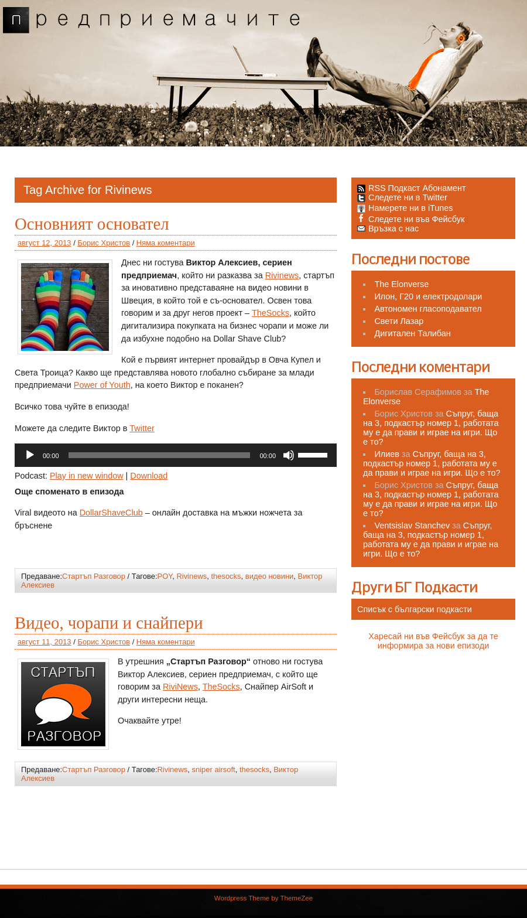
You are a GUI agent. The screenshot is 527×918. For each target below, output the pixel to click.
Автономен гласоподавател (427, 308)
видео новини (269, 576)
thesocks (226, 576)
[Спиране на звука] (289, 455)
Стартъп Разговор (93, 576)
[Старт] (30, 455)
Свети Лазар (398, 321)
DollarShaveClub (111, 512)
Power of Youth (102, 385)
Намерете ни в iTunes (405, 208)
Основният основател (92, 223)
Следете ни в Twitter (402, 197)
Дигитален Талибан (412, 333)
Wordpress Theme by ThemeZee (263, 898)
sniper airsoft (213, 769)
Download (148, 475)
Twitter (141, 428)
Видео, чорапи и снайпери (109, 622)
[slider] (160, 455)
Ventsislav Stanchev (412, 525)
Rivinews (282, 275)
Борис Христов (103, 242)
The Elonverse (401, 284)
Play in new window (87, 475)
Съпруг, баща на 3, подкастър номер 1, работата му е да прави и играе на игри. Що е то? (431, 427)
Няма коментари (165, 242)
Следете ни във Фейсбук (410, 219)
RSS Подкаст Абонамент (417, 188)
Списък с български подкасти (414, 609)
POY (165, 576)
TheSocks (270, 313)
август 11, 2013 (44, 641)
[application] (176, 455)
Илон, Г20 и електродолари (428, 296)
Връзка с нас (388, 228)
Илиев (386, 454)
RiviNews (180, 686)
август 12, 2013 (44, 242)
